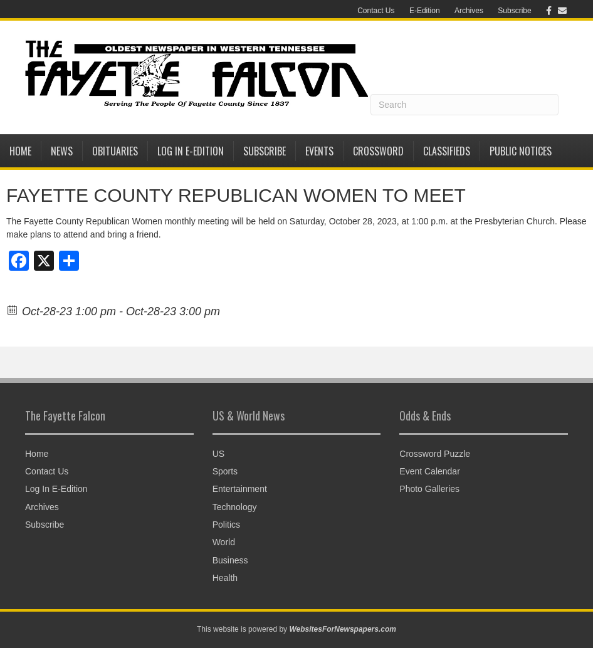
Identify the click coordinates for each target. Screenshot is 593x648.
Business (230, 560)
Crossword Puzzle (434, 454)
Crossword (378, 151)
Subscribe (514, 10)
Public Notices (521, 151)
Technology (235, 507)
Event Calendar (429, 471)
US (218, 454)
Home (20, 151)
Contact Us (375, 10)
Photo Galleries (429, 489)
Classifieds (446, 151)
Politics (226, 525)
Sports (225, 471)
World (224, 542)
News (62, 151)
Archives (468, 10)
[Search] (464, 104)
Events (319, 151)
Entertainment (240, 489)
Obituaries (115, 151)
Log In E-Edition (190, 151)
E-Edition (424, 10)
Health (225, 578)
